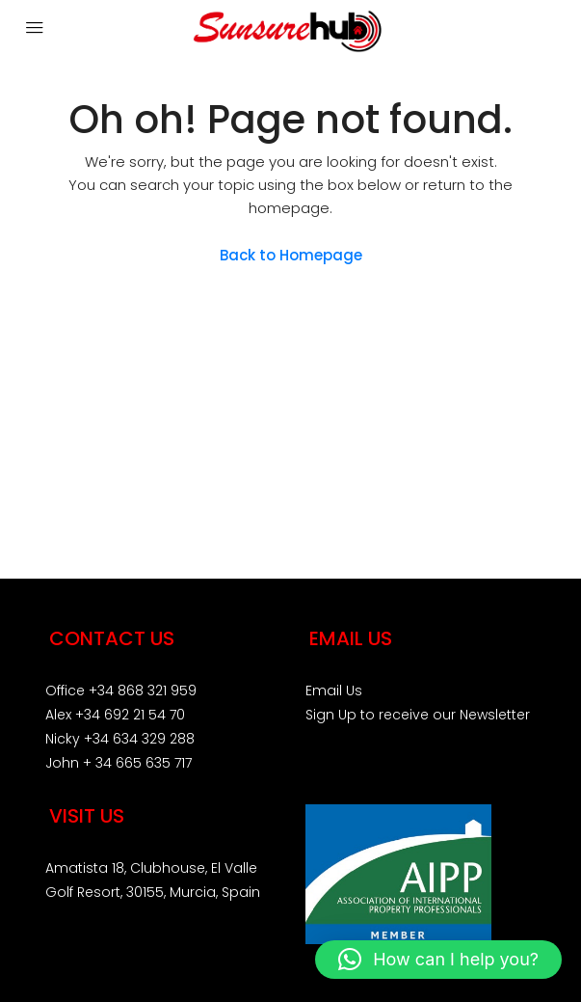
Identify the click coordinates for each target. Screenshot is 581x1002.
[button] (438, 959)
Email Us (333, 690)
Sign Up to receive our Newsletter (417, 714)
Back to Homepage (291, 255)
